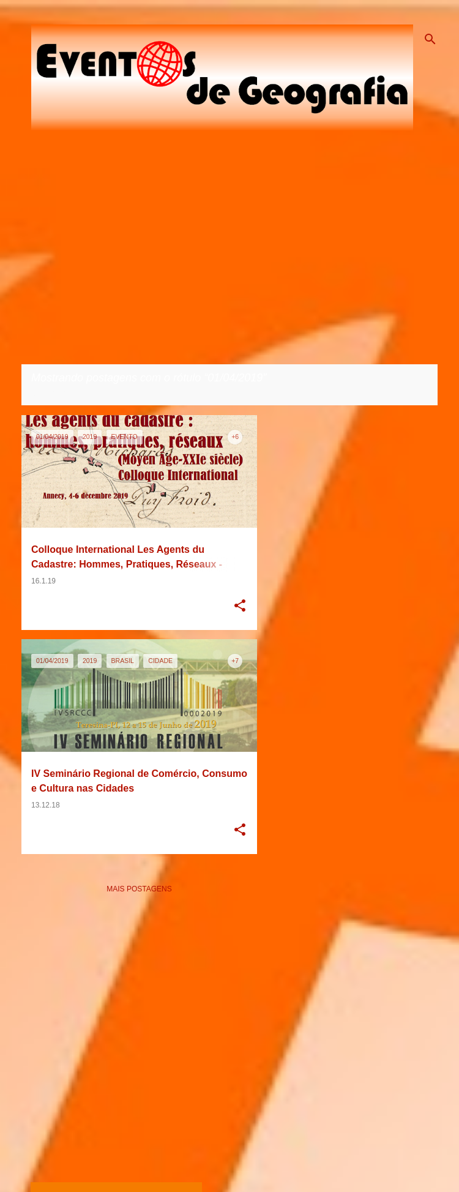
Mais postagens (138, 889)
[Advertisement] (155, 1038)
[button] (240, 606)
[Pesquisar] (430, 39)
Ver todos (52, 393)
